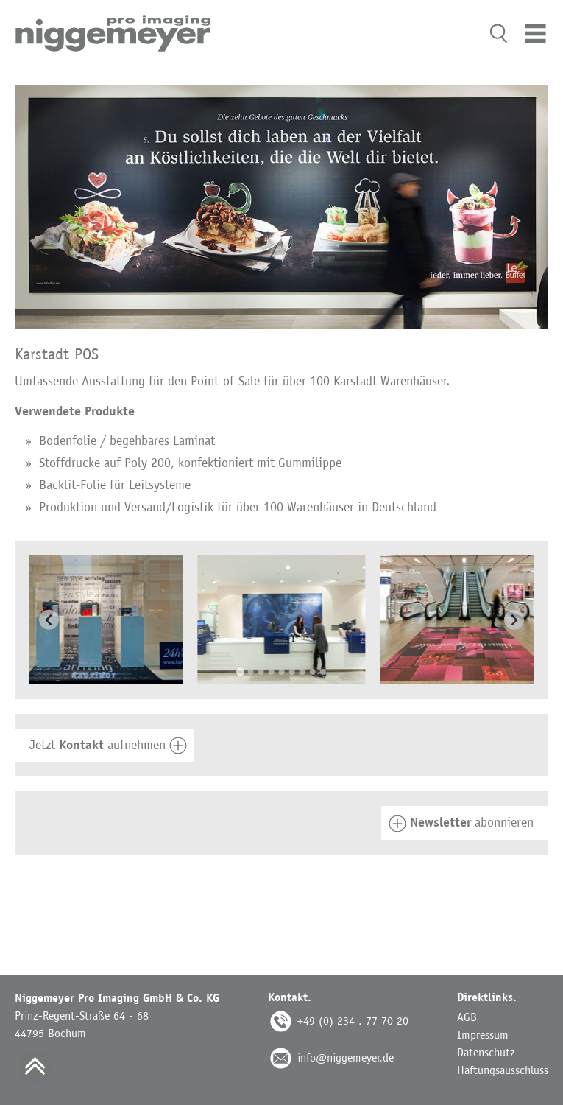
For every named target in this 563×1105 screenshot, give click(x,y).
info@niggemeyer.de (345, 1057)
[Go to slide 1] (240, 672)
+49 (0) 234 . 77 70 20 (352, 1021)
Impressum (483, 1035)
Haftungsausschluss (502, 1070)
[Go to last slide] (49, 620)
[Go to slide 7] (302, 672)
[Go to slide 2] (251, 672)
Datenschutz (486, 1052)
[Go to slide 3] (261, 672)
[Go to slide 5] (282, 672)
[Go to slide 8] (313, 672)
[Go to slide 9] (323, 672)
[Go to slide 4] (272, 672)
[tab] (281, 745)
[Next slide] (514, 620)
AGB (467, 1017)
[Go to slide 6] (292, 672)
